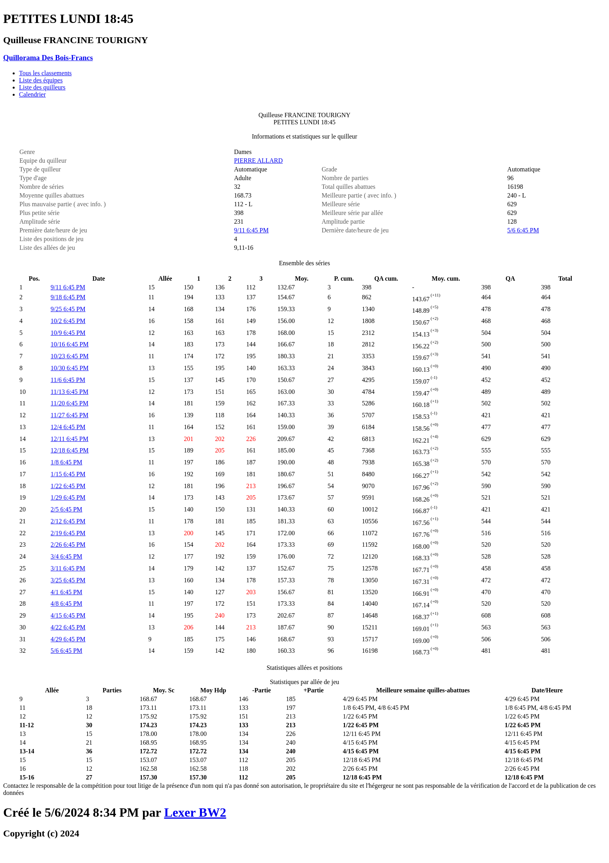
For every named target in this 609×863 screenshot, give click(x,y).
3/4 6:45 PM (66, 556)
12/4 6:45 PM (68, 427)
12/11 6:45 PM (69, 438)
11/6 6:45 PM (68, 379)
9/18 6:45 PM (68, 297)
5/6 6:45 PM (523, 230)
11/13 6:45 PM (69, 391)
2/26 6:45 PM (68, 544)
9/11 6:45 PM (251, 230)
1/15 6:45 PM (68, 474)
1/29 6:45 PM (68, 497)
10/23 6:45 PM (70, 356)
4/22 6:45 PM (68, 627)
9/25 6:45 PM (68, 309)
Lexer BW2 (195, 812)
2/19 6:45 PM (68, 533)
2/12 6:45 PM (68, 521)
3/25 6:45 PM (68, 580)
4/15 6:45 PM (68, 615)
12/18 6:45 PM (70, 450)
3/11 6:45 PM (68, 568)
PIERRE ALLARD (258, 160)
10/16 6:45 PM (70, 344)
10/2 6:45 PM (68, 320)
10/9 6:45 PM (68, 332)
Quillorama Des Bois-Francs (48, 57)
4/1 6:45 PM (66, 592)
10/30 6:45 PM (70, 368)
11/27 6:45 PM (69, 415)
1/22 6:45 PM (68, 486)
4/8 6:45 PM (66, 603)
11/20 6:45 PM (69, 403)
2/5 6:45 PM (66, 509)
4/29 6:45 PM (68, 639)
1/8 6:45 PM (66, 462)
